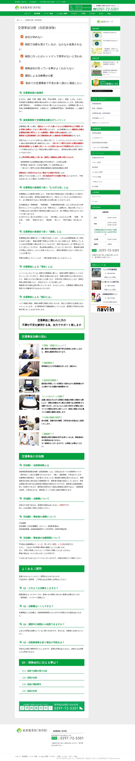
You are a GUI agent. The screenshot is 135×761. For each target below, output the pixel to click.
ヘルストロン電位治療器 (100, 147)
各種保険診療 (96, 103)
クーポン (92, 13)
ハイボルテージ (97, 138)
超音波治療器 (96, 133)
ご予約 (83, 13)
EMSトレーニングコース (100, 123)
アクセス (74, 13)
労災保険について (98, 118)
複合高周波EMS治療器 (99, 142)
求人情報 (95, 186)
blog (109, 13)
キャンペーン (96, 196)
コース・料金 (48, 13)
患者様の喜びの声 (98, 157)
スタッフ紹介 (96, 162)
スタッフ (27, 13)
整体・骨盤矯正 (97, 108)
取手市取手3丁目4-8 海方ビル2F (61, 735)
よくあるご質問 (62, 13)
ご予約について (97, 181)
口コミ (101, 13)
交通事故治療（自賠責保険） (101, 113)
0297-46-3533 (110, 273)
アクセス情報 (96, 177)
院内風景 (37, 13)
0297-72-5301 (110, 285)
